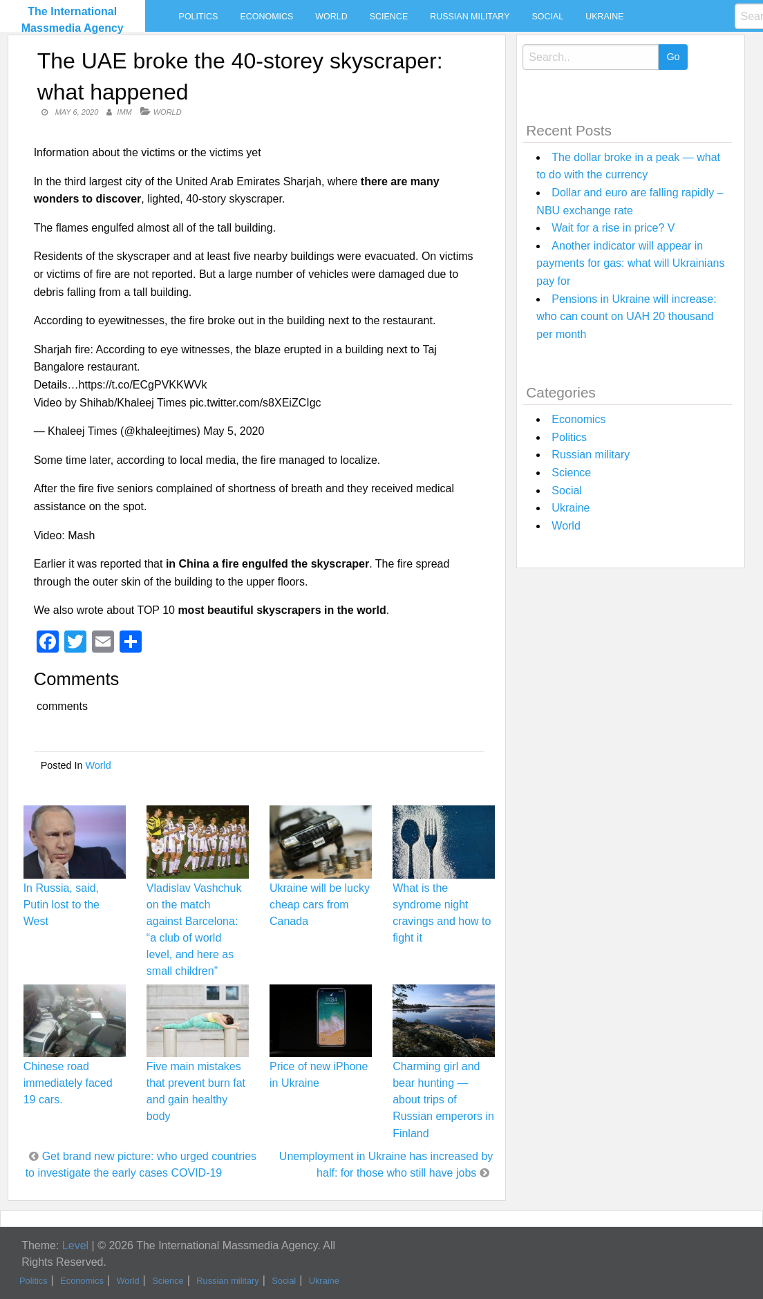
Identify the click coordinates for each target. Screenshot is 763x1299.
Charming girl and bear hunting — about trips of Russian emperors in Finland (443, 1099)
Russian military (469, 16)
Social (547, 16)
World (331, 16)
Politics (198, 16)
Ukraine (604, 16)
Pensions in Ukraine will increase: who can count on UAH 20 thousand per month (626, 316)
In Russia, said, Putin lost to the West (61, 904)
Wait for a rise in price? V (613, 228)
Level (75, 1245)
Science (389, 16)
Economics (266, 16)
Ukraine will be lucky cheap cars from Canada (320, 904)
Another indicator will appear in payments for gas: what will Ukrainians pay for (630, 263)
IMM (124, 112)
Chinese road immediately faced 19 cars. (68, 1082)
